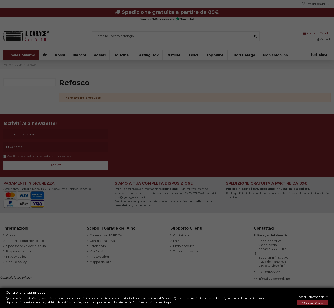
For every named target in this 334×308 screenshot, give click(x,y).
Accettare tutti (312, 302)
